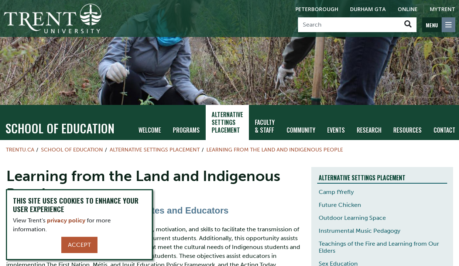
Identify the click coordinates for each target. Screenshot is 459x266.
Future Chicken (340, 201)
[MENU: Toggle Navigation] (438, 24)
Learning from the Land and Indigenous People (274, 146)
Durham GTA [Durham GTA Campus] (368, 9)
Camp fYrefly (336, 188)
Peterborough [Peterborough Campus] (316, 9)
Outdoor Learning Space (352, 214)
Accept (79, 244)
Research (369, 126)
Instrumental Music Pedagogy (359, 227)
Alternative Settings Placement (227, 119)
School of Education (60, 124)
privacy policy (66, 220)
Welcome (149, 126)
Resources (407, 126)
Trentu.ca (20, 146)
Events (336, 126)
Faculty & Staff (265, 123)
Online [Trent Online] (408, 9)
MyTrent (442, 9)
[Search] (349, 24)
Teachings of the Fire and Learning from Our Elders (379, 244)
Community (301, 126)
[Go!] (408, 24)
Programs (186, 126)
